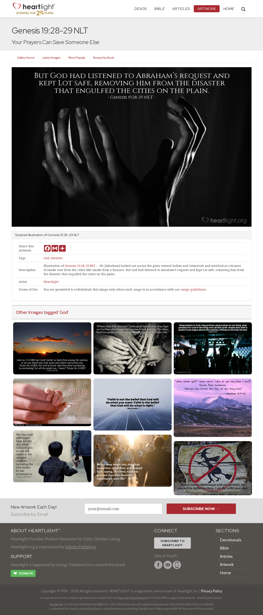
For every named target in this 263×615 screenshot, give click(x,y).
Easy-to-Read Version (132, 598)
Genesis (53, 235)
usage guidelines (193, 289)
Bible (159, 8)
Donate (23, 574)
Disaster (57, 258)
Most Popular (77, 57)
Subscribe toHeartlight (173, 543)
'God (63, 312)
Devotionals (230, 539)
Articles (181, 8)
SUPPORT (22, 556)
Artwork (207, 8)
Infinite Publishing (80, 546)
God (46, 258)
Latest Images (52, 57)
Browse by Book (103, 57)
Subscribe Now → (201, 509)
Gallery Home (26, 57)
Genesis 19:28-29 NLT (80, 265)
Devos (140, 8)
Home (225, 572)
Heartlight (51, 281)
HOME (228, 8)
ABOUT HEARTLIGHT (35, 531)
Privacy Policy (211, 591)
